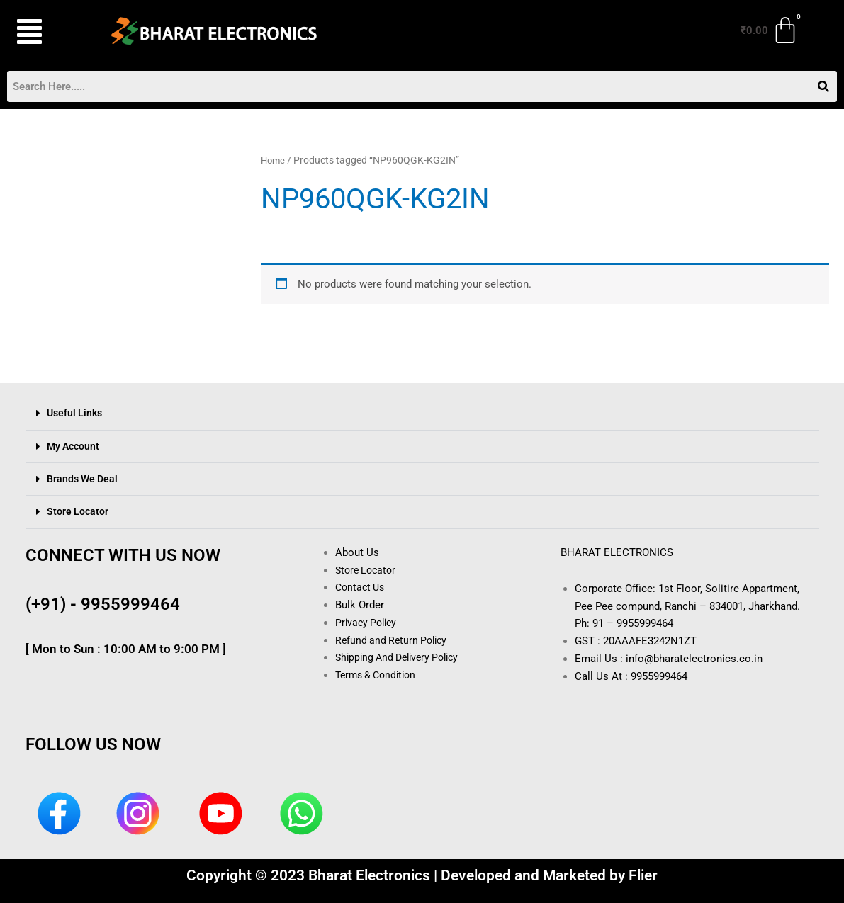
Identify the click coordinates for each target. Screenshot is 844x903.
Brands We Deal (84, 478)
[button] (45, 32)
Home (274, 160)
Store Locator (78, 511)
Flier (643, 875)
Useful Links (76, 413)
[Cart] (770, 30)
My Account (75, 446)
